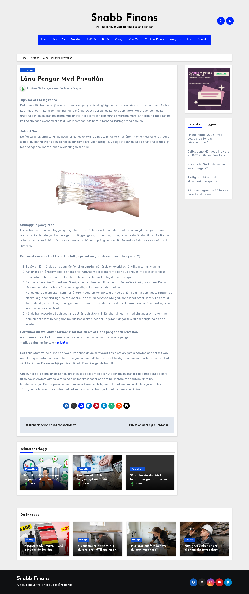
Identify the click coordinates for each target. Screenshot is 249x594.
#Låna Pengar (72, 88)
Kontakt (202, 39)
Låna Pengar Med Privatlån (64, 79)
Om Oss (134, 39)
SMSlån (92, 39)
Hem (44, 39)
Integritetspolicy (180, 39)
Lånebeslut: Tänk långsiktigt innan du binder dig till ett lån (92, 479)
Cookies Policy (154, 39)
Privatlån (59, 39)
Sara (34, 88)
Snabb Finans (124, 18)
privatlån (63, 342)
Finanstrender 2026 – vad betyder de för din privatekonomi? (205, 138)
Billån (106, 39)
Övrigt (119, 39)
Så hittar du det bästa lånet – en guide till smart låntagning (149, 479)
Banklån (75, 39)
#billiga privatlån (52, 88)
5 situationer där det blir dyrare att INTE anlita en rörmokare (97, 548)
